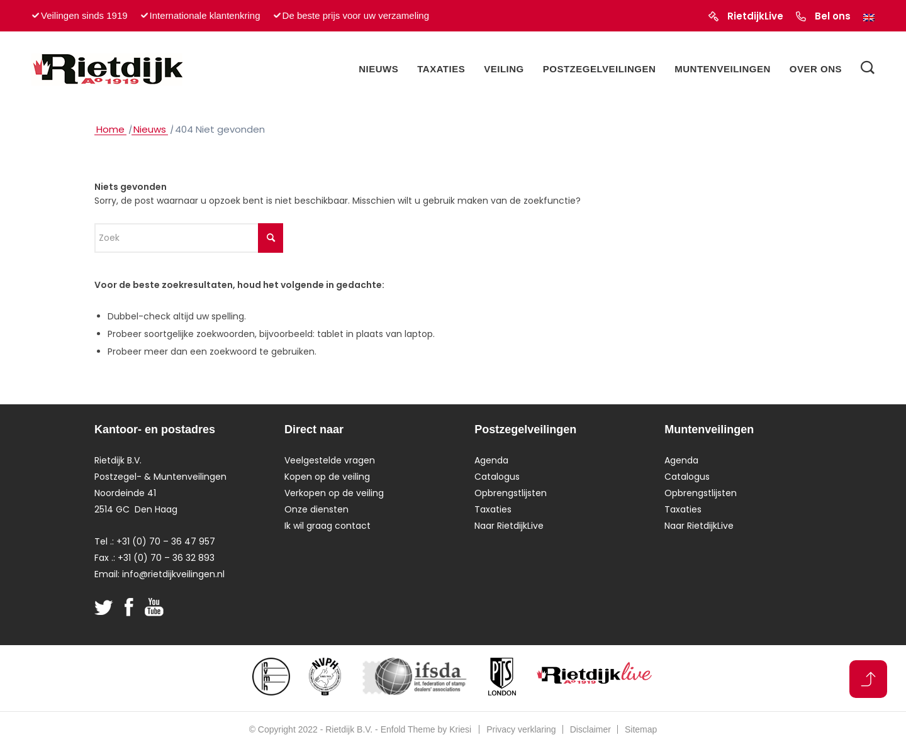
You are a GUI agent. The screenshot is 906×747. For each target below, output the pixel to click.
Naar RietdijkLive (509, 525)
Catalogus (497, 476)
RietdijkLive (755, 16)
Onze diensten (316, 509)
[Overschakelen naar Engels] (869, 17)
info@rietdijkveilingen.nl (173, 574)
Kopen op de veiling (327, 476)
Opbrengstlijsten (510, 493)
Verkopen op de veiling (334, 493)
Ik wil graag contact (327, 525)
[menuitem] (378, 69)
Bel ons (833, 16)
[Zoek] (868, 69)
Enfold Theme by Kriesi (426, 729)
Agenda (491, 460)
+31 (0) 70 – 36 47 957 (165, 541)
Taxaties (493, 509)
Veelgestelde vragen (329, 460)
